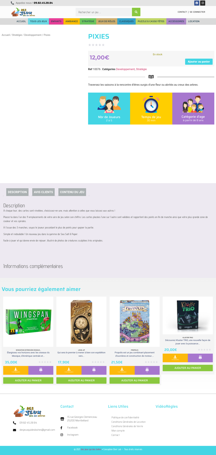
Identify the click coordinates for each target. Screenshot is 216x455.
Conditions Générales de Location (128, 422)
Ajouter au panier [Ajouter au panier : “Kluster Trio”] (187, 368)
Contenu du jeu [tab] (72, 192)
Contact (115, 435)
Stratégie (17, 34)
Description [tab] (17, 192)
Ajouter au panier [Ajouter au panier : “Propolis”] (134, 380)
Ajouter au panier (199, 61)
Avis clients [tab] (43, 192)
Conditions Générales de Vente (127, 426)
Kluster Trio (188, 337)
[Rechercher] (136, 12)
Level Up (81, 350)
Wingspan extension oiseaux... (28, 350)
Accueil (6, 34)
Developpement (32, 34)
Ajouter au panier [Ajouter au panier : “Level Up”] (81, 380)
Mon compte (118, 431)
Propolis (134, 350)
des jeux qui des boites (91, 449)
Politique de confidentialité (125, 417)
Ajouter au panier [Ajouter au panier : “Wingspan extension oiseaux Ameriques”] (28, 380)
